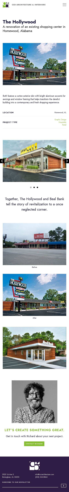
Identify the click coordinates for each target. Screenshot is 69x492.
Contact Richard (34, 444)
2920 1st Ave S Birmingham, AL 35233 (10, 475)
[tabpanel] (34, 161)
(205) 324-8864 (41, 477)
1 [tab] (31, 188)
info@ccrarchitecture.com (44, 474)
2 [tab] (34, 188)
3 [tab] (38, 188)
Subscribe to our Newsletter (16, 482)
